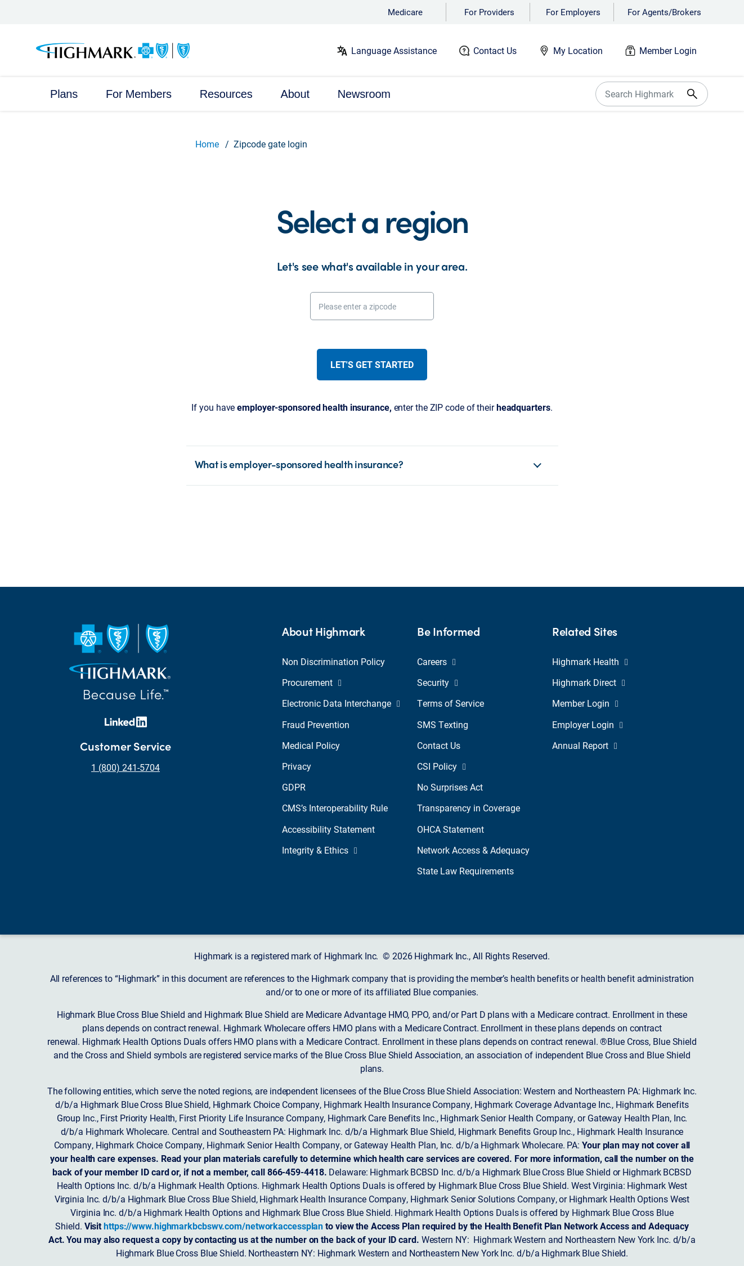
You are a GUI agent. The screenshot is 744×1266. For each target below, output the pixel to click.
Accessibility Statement (328, 829)
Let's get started (372, 364)
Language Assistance (394, 50)
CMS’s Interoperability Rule (335, 808)
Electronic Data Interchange (341, 703)
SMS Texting (442, 724)
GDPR (294, 787)
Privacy (296, 766)
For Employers (573, 11)
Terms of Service (450, 703)
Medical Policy (311, 745)
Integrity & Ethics (319, 850)
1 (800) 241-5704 (125, 767)
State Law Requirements (465, 871)
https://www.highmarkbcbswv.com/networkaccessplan (213, 1226)
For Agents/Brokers (664, 11)
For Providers (489, 11)
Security (437, 682)
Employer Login (587, 724)
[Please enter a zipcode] (372, 306)
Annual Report (584, 745)
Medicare (405, 11)
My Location (578, 50)
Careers (436, 661)
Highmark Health (590, 661)
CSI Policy (441, 766)
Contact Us (495, 50)
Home (207, 144)
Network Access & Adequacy (473, 850)
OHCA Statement (450, 829)
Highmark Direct (588, 682)
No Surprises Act (450, 787)
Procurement (312, 682)
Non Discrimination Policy (333, 661)
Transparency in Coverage (468, 808)
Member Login (668, 50)
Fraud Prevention (315, 724)
